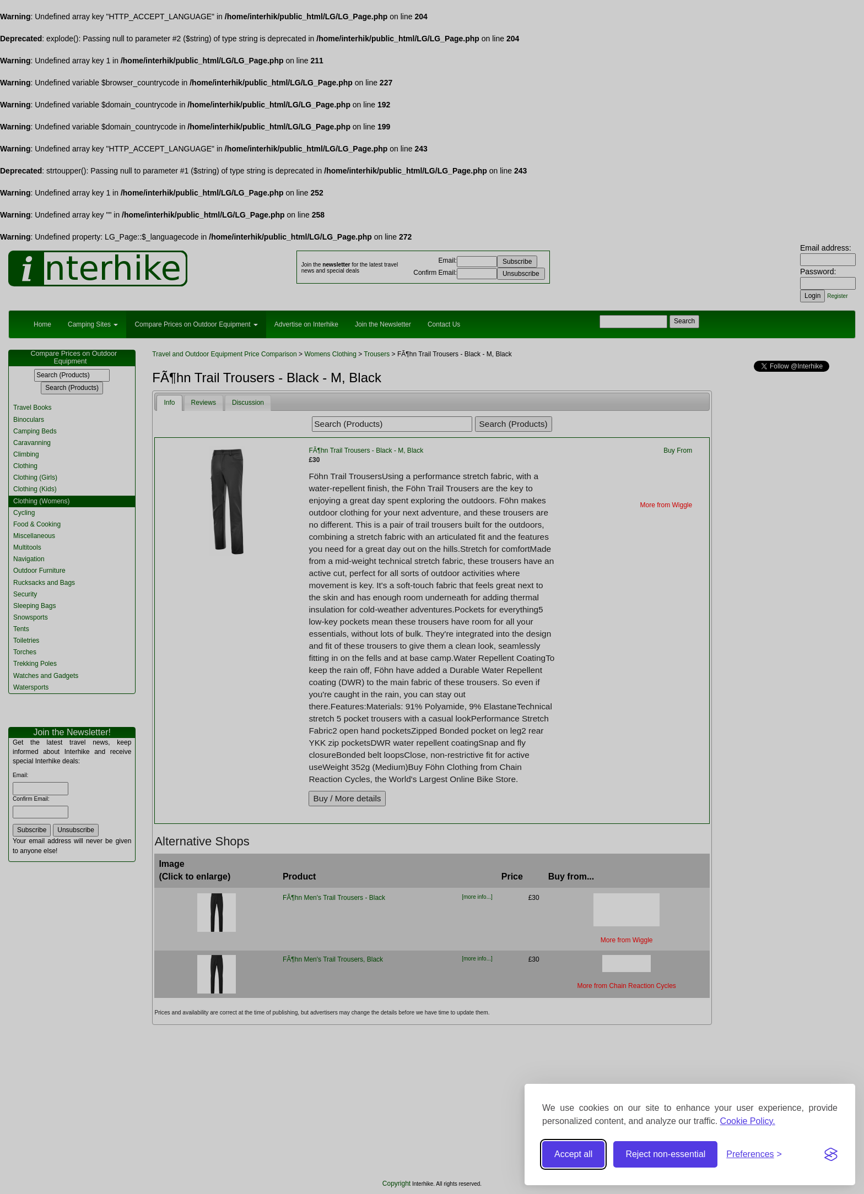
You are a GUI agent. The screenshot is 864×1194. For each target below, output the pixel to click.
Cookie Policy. (747, 1121)
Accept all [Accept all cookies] (573, 1154)
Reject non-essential (665, 1154)
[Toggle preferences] (754, 1154)
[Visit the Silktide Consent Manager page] (831, 1154)
